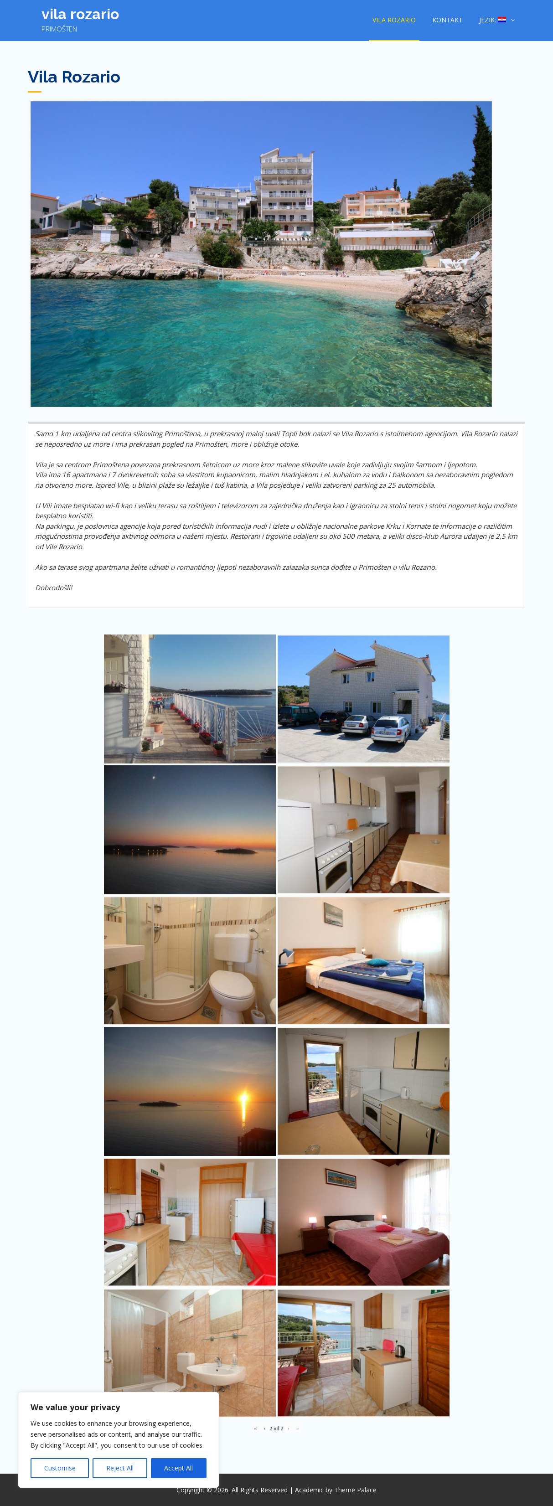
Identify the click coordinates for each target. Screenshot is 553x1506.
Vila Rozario (80, 13)
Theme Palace (355, 1489)
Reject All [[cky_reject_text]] (120, 1468)
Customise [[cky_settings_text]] (60, 1468)
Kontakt (447, 19)
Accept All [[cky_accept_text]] (178, 1468)
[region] (118, 1440)
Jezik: (492, 19)
